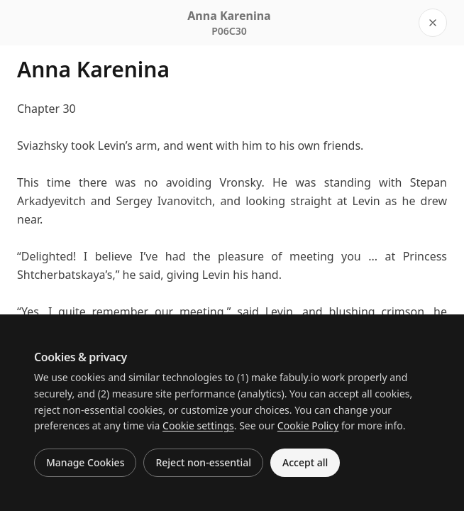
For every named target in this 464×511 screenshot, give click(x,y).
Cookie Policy (307, 425)
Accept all (305, 462)
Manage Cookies (85, 462)
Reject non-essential (203, 462)
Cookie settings (198, 425)
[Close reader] (433, 23)
